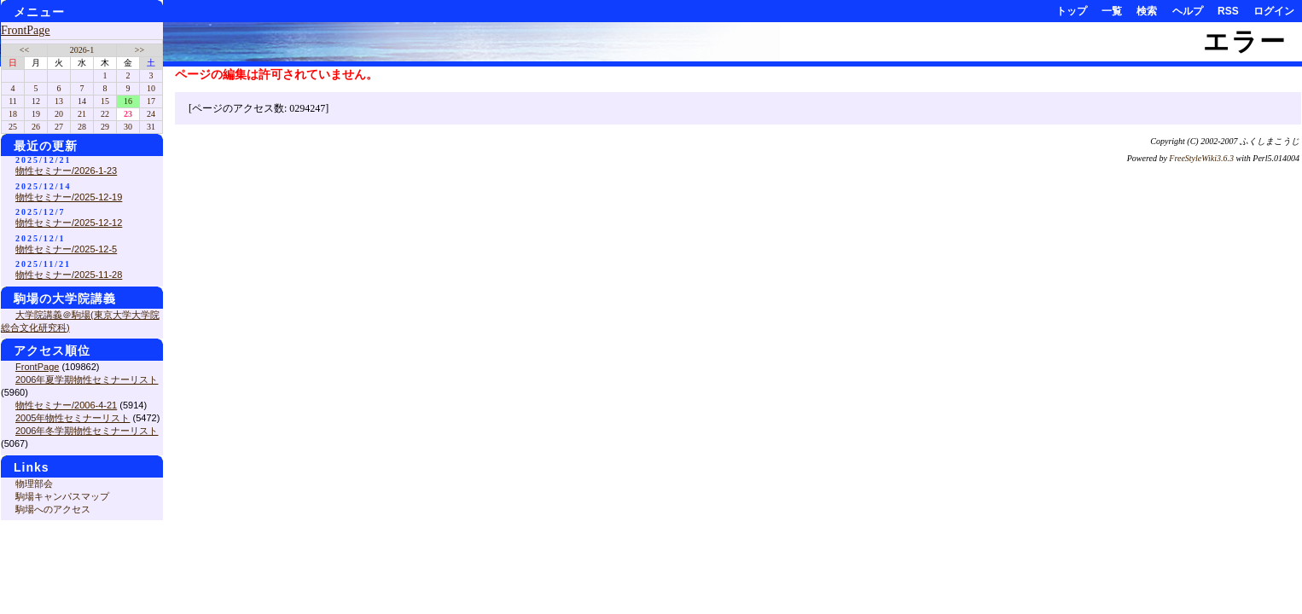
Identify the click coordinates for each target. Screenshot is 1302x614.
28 (82, 126)
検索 (1146, 11)
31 (151, 126)
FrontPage (25, 30)
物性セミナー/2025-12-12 (68, 222)
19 (36, 114)
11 (13, 101)
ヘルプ (1187, 11)
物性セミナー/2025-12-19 (68, 197)
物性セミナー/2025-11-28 (68, 274)
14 (82, 101)
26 (36, 126)
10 (151, 88)
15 (105, 101)
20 (59, 114)
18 (13, 114)
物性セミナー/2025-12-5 (66, 249)
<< (24, 50)
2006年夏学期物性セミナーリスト (86, 379)
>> (139, 50)
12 (36, 101)
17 (151, 101)
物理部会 (34, 483)
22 (105, 114)
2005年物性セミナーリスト (72, 418)
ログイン (1273, 11)
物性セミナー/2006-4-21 (66, 405)
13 (59, 101)
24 (151, 114)
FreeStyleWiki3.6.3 (1201, 158)
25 (13, 126)
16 (128, 101)
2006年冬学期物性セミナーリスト (86, 431)
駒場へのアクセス (52, 509)
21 (82, 114)
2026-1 (82, 50)
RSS (1228, 11)
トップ (1071, 11)
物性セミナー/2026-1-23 (66, 170)
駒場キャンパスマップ (62, 496)
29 (105, 126)
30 (128, 126)
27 (59, 126)
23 (128, 114)
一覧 (1111, 11)
